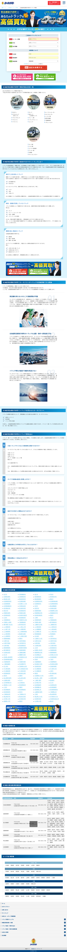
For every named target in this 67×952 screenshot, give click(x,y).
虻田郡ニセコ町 (23, 603)
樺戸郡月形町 (22, 624)
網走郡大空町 (7, 599)
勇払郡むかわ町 (38, 696)
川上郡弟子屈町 (23, 636)
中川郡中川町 (53, 668)
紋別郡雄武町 (7, 689)
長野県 (32, 877)
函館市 (20, 675)
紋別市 (20, 692)
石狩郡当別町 (22, 606)
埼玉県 (22, 871)
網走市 (51, 599)
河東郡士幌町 (38, 622)
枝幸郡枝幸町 (7, 615)
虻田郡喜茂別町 (7, 601)
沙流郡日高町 (38, 645)
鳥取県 (7, 890)
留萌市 (20, 701)
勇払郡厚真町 (53, 694)
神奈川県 (38, 871)
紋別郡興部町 (22, 689)
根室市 (36, 673)
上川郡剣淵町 (38, 627)
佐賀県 (12, 896)
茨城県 (7, 871)
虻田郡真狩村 (38, 603)
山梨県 (27, 877)
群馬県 (17, 871)
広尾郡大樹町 (53, 678)
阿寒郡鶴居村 (22, 594)
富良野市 (52, 680)
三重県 (53, 877)
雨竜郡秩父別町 (54, 610)
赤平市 (5, 594)
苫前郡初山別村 (23, 666)
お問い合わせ (5, 910)
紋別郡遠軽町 (53, 687)
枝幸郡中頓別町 (23, 615)
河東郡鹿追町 (22, 622)
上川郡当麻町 (53, 629)
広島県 (22, 890)
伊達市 (36, 659)
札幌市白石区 (38, 641)
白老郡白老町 (7, 652)
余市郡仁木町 (7, 699)
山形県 (32, 865)
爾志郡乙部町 (22, 673)
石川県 (17, 877)
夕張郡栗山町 (53, 692)
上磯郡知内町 (53, 624)
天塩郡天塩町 (22, 661)
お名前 (14, 54)
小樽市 (36, 617)
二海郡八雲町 (38, 680)
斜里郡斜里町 (53, 650)
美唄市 (51, 675)
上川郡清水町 (53, 627)
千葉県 (27, 871)
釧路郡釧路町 (7, 638)
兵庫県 (22, 884)
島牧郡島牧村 (53, 648)
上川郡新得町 (22, 629)
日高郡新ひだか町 (39, 675)
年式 (14, 42)
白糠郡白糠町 (22, 652)
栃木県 (12, 871)
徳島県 (32, 890)
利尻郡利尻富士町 (54, 699)
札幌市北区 (6, 641)
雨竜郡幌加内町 (38, 613)
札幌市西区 (37, 643)
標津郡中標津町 (23, 648)
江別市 (5, 617)
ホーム (3, 903)
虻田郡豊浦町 (7, 603)
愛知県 (48, 877)
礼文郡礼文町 (38, 701)
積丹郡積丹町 (7, 650)
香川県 (38, 890)
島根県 (12, 890)
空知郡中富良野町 (39, 657)
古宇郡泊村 (22, 682)
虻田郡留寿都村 (54, 603)
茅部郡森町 (53, 634)
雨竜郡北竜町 (22, 613)
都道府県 (15, 61)
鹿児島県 (38, 896)
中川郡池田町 (7, 668)
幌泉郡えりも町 (7, 685)
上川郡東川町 (38, 631)
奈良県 (27, 884)
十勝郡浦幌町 (7, 664)
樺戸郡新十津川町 (8, 624)
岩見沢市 (37, 608)
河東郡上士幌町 (7, 622)
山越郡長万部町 (38, 692)
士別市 (36, 648)
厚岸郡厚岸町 (38, 596)
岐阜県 (38, 877)
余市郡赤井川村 (54, 696)
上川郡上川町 (22, 627)
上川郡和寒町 (7, 634)
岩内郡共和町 (22, 608)
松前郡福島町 (38, 685)
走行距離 (15, 46)
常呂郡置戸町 (22, 664)
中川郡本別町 (22, 671)
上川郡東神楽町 (23, 631)
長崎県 (17, 896)
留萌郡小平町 (7, 701)
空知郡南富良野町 (8, 659)
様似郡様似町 (22, 645)
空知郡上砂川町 (54, 655)
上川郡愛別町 (7, 627)
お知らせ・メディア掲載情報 (8, 916)
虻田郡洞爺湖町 (54, 601)
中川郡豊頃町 (38, 668)
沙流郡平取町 (53, 645)
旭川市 (36, 594)
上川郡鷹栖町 (38, 629)
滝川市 (20, 659)
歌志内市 (6, 610)
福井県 (22, 877)
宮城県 (22, 865)
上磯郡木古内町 (38, 624)
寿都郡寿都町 (53, 652)
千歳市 (51, 659)
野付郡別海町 (53, 673)
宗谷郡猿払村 (38, 655)
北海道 (7, 865)
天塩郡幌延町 (53, 661)
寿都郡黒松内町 (38, 652)
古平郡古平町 (38, 682)
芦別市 (51, 594)
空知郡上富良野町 (8, 657)
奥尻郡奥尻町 (22, 617)
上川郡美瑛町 (7, 631)
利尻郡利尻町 (38, 699)
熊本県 (22, 896)
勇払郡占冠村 (22, 696)
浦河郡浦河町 (22, 610)
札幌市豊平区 (22, 643)
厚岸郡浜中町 (53, 596)
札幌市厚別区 (53, 638)
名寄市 (51, 671)
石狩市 (36, 606)
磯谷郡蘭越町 (53, 606)
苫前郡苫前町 (38, 666)
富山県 (12, 877)
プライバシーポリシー (33, 63)
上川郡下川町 (7, 629)
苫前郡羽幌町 (53, 666)
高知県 (48, 890)
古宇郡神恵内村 (7, 682)
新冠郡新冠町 (7, 673)
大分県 (27, 896)
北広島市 (37, 636)
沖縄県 (44, 896)
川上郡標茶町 (7, 636)
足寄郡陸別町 (22, 596)
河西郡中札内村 (23, 620)
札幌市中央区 (53, 641)
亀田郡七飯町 (22, 634)
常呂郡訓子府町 (38, 664)
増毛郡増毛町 (22, 685)
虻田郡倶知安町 (38, 601)
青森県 (12, 865)
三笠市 (5, 687)
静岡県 (43, 877)
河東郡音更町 (53, 620)
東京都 (32, 871)
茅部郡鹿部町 (38, 634)
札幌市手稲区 (7, 643)
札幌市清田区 (22, 641)
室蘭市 (20, 687)
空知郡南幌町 (53, 657)
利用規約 (26, 63)
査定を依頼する (33, 67)
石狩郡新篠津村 (7, 606)
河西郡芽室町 (38, 620)
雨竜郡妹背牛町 (54, 613)
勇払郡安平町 (7, 696)
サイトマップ (5, 913)
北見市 (51, 636)
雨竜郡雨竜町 (38, 610)
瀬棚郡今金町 (22, 655)
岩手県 (17, 865)
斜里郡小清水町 (38, 650)
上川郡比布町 (53, 631)
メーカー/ (16, 39)
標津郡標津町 (7, 648)
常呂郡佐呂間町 (54, 664)
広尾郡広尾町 (7, 680)
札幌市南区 (6, 645)
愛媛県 (43, 890)
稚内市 (51, 701)
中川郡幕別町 (38, 671)
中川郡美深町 (7, 671)
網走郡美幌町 (38, 599)
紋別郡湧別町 (7, 692)
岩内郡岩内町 (7, 608)
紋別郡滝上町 (38, 689)
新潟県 (7, 877)
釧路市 (20, 638)
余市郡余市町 (22, 699)
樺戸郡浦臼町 (53, 622)
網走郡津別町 (22, 599)
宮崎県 (32, 896)
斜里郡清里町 (22, 650)
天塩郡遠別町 (7, 661)
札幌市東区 (53, 643)
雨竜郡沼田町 (7, 613)
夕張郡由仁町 (22, 694)
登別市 (5, 675)
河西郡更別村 (7, 620)
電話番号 (15, 57)
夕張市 (36, 694)
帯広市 (51, 617)
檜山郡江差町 (22, 678)
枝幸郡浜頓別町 (38, 615)
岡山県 (17, 890)
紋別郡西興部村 (54, 689)
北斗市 (51, 682)
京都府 (12, 884)
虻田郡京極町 (22, 601)
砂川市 (5, 655)
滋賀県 (7, 884)
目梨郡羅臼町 (38, 687)
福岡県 (7, 896)
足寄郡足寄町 (7, 596)
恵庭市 (51, 615)
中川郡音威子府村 (23, 668)
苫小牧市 (6, 666)
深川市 (20, 680)
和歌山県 (33, 884)
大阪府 (17, 884)
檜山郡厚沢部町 (7, 678)
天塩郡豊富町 (38, 661)
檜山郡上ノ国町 (38, 678)
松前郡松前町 (53, 685)
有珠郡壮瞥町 (53, 608)
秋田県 (27, 865)
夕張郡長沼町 (7, 694)
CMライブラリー (6, 906)
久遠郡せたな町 (38, 638)
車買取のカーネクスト (36, 948)
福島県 (38, 865)
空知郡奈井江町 (23, 657)
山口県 (27, 890)
